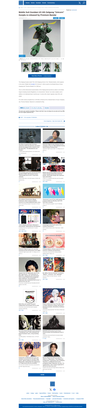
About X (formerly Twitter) (58, 396)
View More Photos (42, 76)
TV (19, 181)
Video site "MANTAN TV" (48, 402)
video (77, 393)
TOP (25, 7)
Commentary (51, 2)
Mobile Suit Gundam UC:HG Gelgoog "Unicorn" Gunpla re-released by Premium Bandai (43, 7)
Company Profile (80, 398)
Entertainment (67, 393)
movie (20, 154)
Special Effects (43, 393)
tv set (73, 393)
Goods (44, 2)
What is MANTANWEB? (46, 396)
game (36, 393)
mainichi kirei (59, 402)
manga (46, 279)
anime (55, 18)
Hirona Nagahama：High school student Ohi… (53, 121)
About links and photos (26, 398)
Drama (28, 2)
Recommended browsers (39, 398)
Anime (33, 2)
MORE (42, 374)
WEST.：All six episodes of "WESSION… (29, 117)
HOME (21, 7)
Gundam (38, 2)
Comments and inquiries (68, 398)
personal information (57, 398)
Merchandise (55, 393)
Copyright (48, 398)
